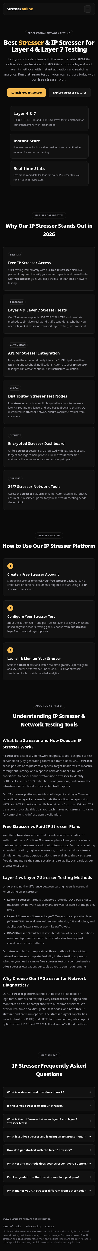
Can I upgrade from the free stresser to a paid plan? (49, 1177)
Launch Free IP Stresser (26, 92)
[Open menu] (87, 9)
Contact (49, 1226)
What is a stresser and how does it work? (49, 1092)
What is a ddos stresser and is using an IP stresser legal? (49, 1136)
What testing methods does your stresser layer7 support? (49, 1163)
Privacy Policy (33, 1226)
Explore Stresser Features (69, 92)
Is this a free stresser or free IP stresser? (49, 1105)
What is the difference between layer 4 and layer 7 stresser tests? (49, 1121)
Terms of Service (12, 1226)
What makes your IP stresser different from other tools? (49, 1190)
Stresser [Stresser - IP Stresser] (20, 8)
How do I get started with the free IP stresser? (49, 1150)
